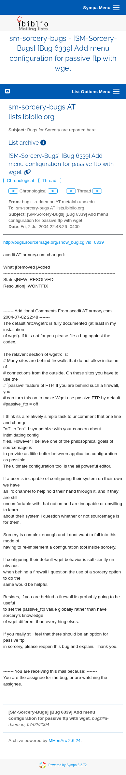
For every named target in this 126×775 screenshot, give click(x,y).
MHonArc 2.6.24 (64, 740)
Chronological (21, 180)
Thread (50, 180)
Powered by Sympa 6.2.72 (68, 765)
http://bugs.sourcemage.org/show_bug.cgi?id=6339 (53, 242)
